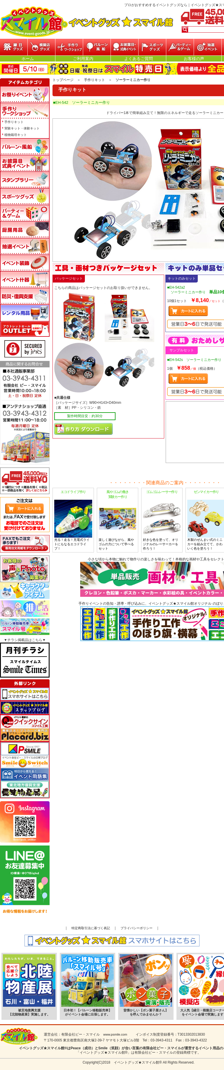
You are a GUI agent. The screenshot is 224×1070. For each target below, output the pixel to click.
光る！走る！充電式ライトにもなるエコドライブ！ (73, 520)
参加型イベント (69, 47)
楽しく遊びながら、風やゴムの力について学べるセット (117, 520)
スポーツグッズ (152, 47)
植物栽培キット (15, 134)
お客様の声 (194, 58)
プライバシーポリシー (136, 928)
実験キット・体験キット (22, 128)
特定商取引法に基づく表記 (90, 928)
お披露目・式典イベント (124, 47)
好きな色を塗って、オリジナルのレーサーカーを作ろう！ (162, 520)
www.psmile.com (115, 1034)
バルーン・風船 (97, 47)
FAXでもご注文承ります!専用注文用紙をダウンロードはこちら (25, 543)
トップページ (63, 80)
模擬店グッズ (41, 47)
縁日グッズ (13, 47)
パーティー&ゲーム (180, 47)
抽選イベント (207, 47)
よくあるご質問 (138, 58)
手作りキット (94, 80)
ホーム (28, 58)
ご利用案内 (83, 58)
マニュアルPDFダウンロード (83, 429)
